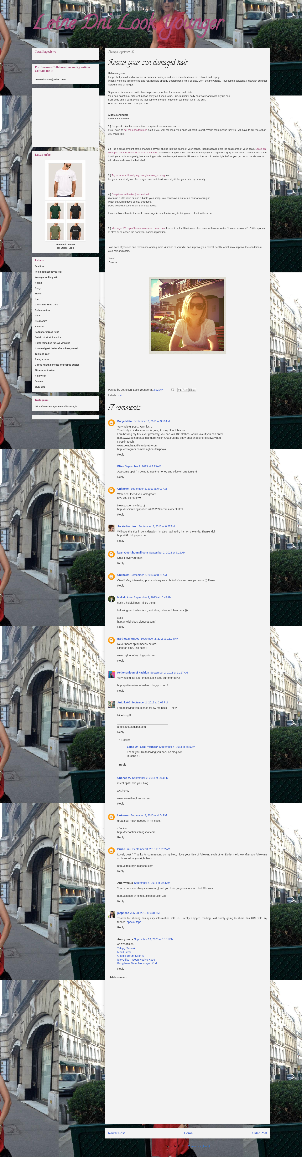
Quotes (39, 381)
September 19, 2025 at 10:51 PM (153, 939)
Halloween (40, 375)
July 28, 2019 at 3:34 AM (144, 912)
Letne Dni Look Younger (127, 25)
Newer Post (116, 1133)
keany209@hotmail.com (132, 552)
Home (188, 1133)
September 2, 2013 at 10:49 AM (152, 597)
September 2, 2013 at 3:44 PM (150, 777)
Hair (119, 395)
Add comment (118, 977)
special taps (134, 922)
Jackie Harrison (127, 526)
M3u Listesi (124, 952)
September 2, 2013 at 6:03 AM (149, 488)
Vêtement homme (65, 244)
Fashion (39, 266)
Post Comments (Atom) (196, 1146)
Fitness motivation (45, 370)
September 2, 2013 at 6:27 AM (156, 526)
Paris (37, 315)
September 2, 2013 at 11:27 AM (169, 672)
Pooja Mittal (125, 421)
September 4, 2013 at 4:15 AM (177, 746)
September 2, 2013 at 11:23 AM (159, 638)
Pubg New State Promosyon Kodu (137, 963)
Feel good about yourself (48, 271)
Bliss (120, 466)
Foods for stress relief (47, 332)
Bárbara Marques (128, 638)
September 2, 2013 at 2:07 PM (149, 702)
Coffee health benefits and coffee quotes (57, 364)
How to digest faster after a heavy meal (56, 348)
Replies (125, 739)
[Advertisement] (187, 1097)
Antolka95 (123, 702)
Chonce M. (124, 777)
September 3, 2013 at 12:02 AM (151, 849)
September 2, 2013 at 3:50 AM (152, 421)
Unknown (123, 488)
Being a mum (42, 359)
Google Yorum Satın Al (130, 955)
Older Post (259, 1133)
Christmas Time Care (46, 304)
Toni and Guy (42, 354)
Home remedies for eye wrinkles (52, 343)
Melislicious (125, 597)
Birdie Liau (124, 849)
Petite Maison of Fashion (133, 672)
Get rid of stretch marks (48, 337)
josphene (123, 912)
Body (38, 288)
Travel (38, 293)
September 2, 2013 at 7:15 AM (167, 552)
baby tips (40, 386)
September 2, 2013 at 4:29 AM (143, 466)
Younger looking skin (46, 277)
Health (38, 282)
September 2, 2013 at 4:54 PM (149, 815)
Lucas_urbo (67, 248)
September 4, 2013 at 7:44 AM (152, 882)
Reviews (39, 326)
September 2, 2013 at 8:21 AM (149, 574)
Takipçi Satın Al (126, 948)
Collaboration (42, 310)
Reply (120, 454)
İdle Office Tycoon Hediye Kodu (136, 959)
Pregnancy (41, 321)
